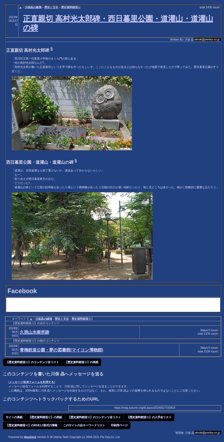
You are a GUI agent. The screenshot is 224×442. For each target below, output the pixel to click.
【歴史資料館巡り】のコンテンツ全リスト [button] (32, 362)
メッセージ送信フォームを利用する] (32, 382)
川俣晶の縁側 (33, 7)
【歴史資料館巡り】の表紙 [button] (81, 362)
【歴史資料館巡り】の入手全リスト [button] (149, 417)
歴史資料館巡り (71, 7)
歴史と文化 (51, 7)
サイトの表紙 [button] (14, 417)
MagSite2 (30, 437)
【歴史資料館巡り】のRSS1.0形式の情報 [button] (31, 425)
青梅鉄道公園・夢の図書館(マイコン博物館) (61, 349)
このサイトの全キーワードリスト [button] (84, 425)
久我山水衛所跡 (34, 332)
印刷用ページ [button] (119, 425)
